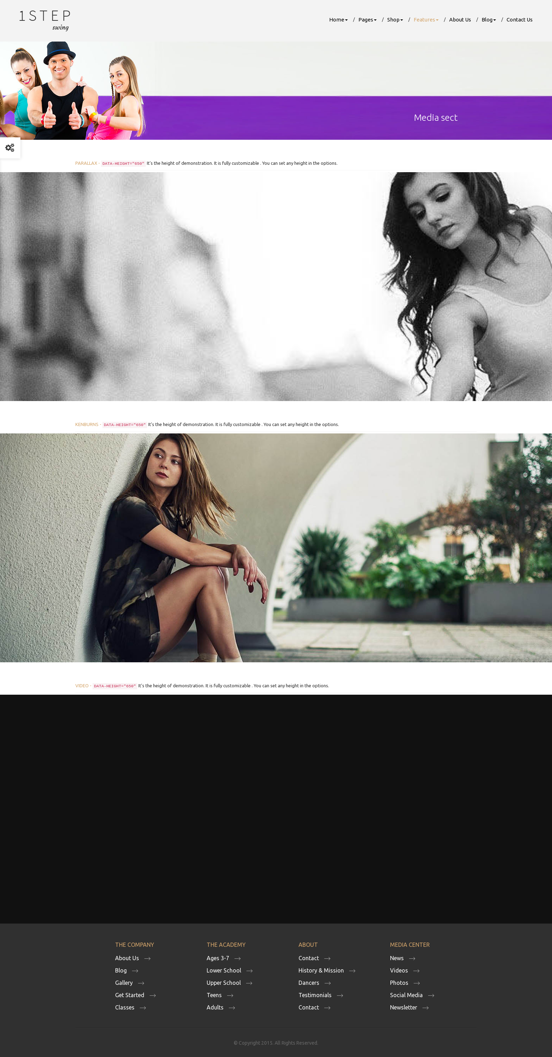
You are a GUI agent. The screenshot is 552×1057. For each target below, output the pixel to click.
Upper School (224, 983)
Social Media (406, 995)
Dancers (309, 983)
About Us (460, 20)
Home (338, 20)
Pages (367, 20)
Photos (399, 983)
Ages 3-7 (218, 958)
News (397, 958)
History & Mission (321, 970)
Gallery (124, 983)
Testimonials (315, 995)
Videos (399, 970)
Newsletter (403, 1007)
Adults (215, 1007)
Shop (395, 20)
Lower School (224, 970)
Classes (124, 1007)
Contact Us (520, 20)
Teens (214, 995)
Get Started (129, 995)
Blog (489, 20)
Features (426, 20)
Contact (309, 958)
